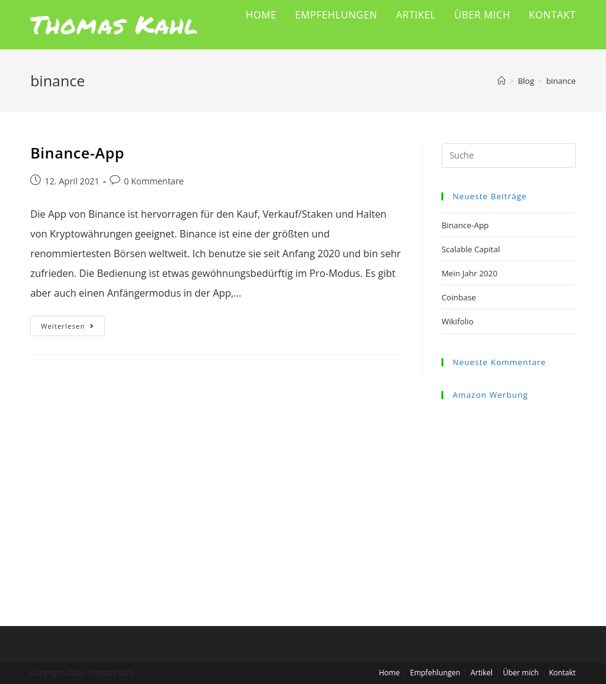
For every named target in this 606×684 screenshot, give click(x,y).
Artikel (481, 672)
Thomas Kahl (114, 24)
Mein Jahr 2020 (469, 273)
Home (389, 672)
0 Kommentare (154, 181)
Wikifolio (457, 321)
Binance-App (77, 152)
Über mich (521, 672)
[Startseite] (501, 80)
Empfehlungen (435, 672)
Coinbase (458, 297)
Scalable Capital (470, 249)
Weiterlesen (73, 328)
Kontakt (562, 672)
